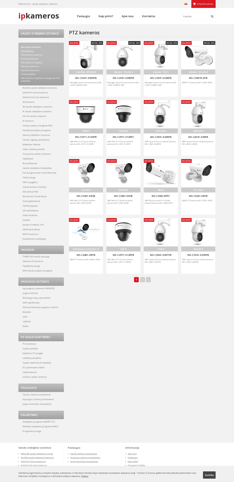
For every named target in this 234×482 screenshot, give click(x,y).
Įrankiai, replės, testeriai (35, 376)
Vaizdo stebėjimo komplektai (37, 168)
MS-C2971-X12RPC (123, 137)
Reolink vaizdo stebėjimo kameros (40, 87)
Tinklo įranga (29, 177)
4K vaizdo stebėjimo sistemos (37, 106)
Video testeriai (30, 215)
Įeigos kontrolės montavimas (37, 403)
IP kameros (28, 120)
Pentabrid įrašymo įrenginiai (37, 130)
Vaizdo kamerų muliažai (34, 186)
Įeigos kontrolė (30, 293)
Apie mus (128, 16)
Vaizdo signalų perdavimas (36, 139)
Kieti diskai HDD (30, 191)
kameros (38, 15)
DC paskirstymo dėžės (34, 367)
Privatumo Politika (136, 465)
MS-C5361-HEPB (198, 196)
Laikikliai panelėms (32, 357)
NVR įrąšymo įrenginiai (31, 62)
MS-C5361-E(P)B (86, 196)
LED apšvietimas (31, 210)
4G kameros (29, 101)
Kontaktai (148, 16)
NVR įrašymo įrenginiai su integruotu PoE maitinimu (40, 79)
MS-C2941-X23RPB (161, 78)
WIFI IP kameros (30, 234)
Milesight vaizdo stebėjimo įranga (39, 40)
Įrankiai (26, 219)
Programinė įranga (32, 431)
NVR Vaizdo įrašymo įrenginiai (37, 270)
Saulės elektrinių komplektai (37, 362)
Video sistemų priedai (34, 149)
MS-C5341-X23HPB (198, 255)
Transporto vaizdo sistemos (37, 153)
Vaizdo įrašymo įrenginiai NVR (37, 125)
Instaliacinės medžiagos (34, 238)
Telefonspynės (30, 205)
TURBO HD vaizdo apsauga (36, 256)
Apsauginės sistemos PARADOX (38, 288)
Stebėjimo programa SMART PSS (39, 421)
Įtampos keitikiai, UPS (33, 224)
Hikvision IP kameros (33, 261)
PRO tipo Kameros (29, 66)
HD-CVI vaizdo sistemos (34, 116)
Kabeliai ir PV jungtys (33, 353)
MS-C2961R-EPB (198, 78)
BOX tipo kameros (29, 58)
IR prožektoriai (30, 163)
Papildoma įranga (31, 265)
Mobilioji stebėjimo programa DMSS (40, 426)
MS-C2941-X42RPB (161, 137)
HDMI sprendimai (31, 229)
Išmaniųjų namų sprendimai (36, 297)
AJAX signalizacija (31, 302)
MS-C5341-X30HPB (86, 78)
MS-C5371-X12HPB (86, 137)
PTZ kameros (27, 51)
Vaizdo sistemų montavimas (37, 394)
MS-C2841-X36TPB (161, 255)
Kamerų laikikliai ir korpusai (36, 135)
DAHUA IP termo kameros (35, 92)
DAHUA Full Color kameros (36, 97)
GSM (25, 316)
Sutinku (209, 475)
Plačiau (84, 476)
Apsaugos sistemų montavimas (38, 399)
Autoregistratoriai (31, 201)
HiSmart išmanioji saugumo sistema (40, 307)
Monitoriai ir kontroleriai (35, 196)
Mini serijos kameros (31, 47)
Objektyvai (28, 158)
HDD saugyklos (30, 182)
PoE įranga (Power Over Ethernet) (39, 172)
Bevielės (27, 311)
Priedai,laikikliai (28, 74)
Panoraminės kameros (31, 54)
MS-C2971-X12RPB (123, 255)
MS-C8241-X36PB (198, 137)
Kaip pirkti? (106, 16)
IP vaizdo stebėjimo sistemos (37, 111)
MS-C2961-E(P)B (123, 196)
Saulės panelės (30, 348)
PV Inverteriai (29, 343)
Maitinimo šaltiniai (31, 144)
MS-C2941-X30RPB (123, 78)
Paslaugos (83, 16)
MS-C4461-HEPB (86, 255)
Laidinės (27, 321)
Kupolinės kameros (30, 70)
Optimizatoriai (30, 372)
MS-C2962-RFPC (161, 196)
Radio (25, 326)
